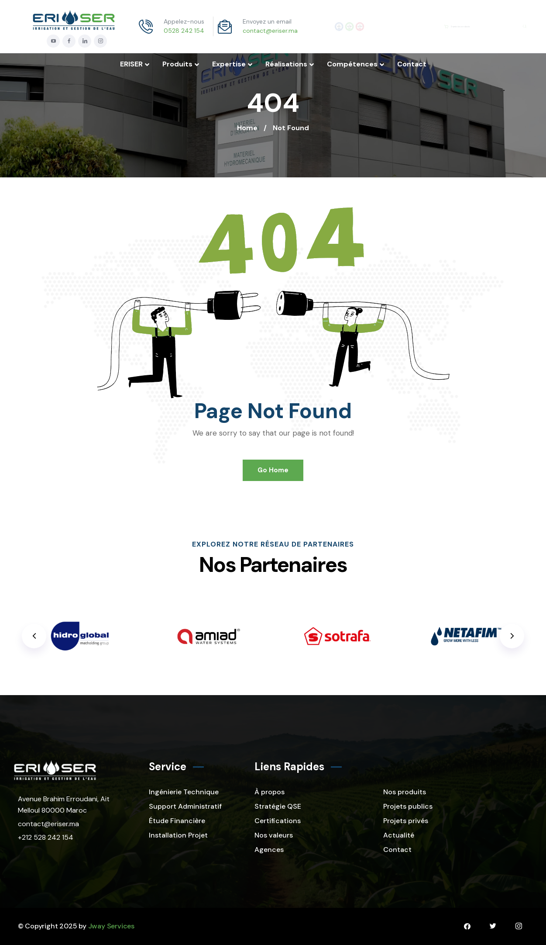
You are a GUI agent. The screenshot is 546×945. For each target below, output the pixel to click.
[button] (512, 636)
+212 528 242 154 (45, 837)
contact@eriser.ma (270, 31)
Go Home (273, 470)
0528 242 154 (184, 31)
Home (247, 127)
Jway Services (111, 926)
